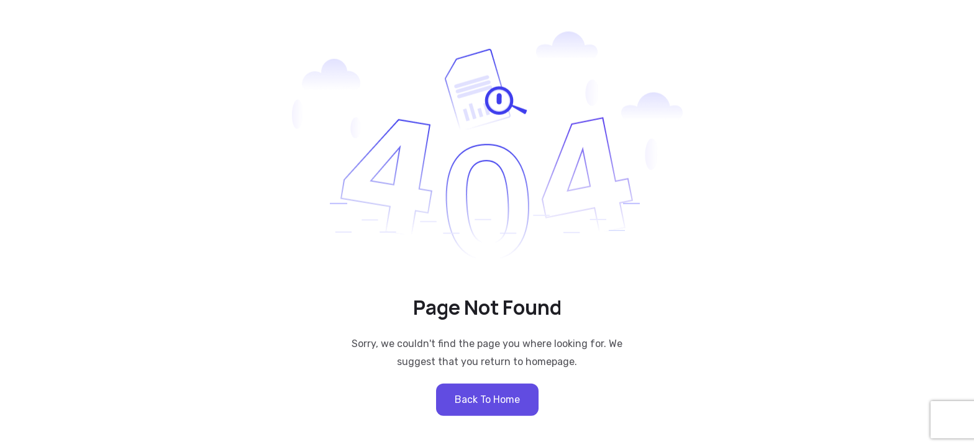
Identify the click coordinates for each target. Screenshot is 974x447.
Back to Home (487, 399)
